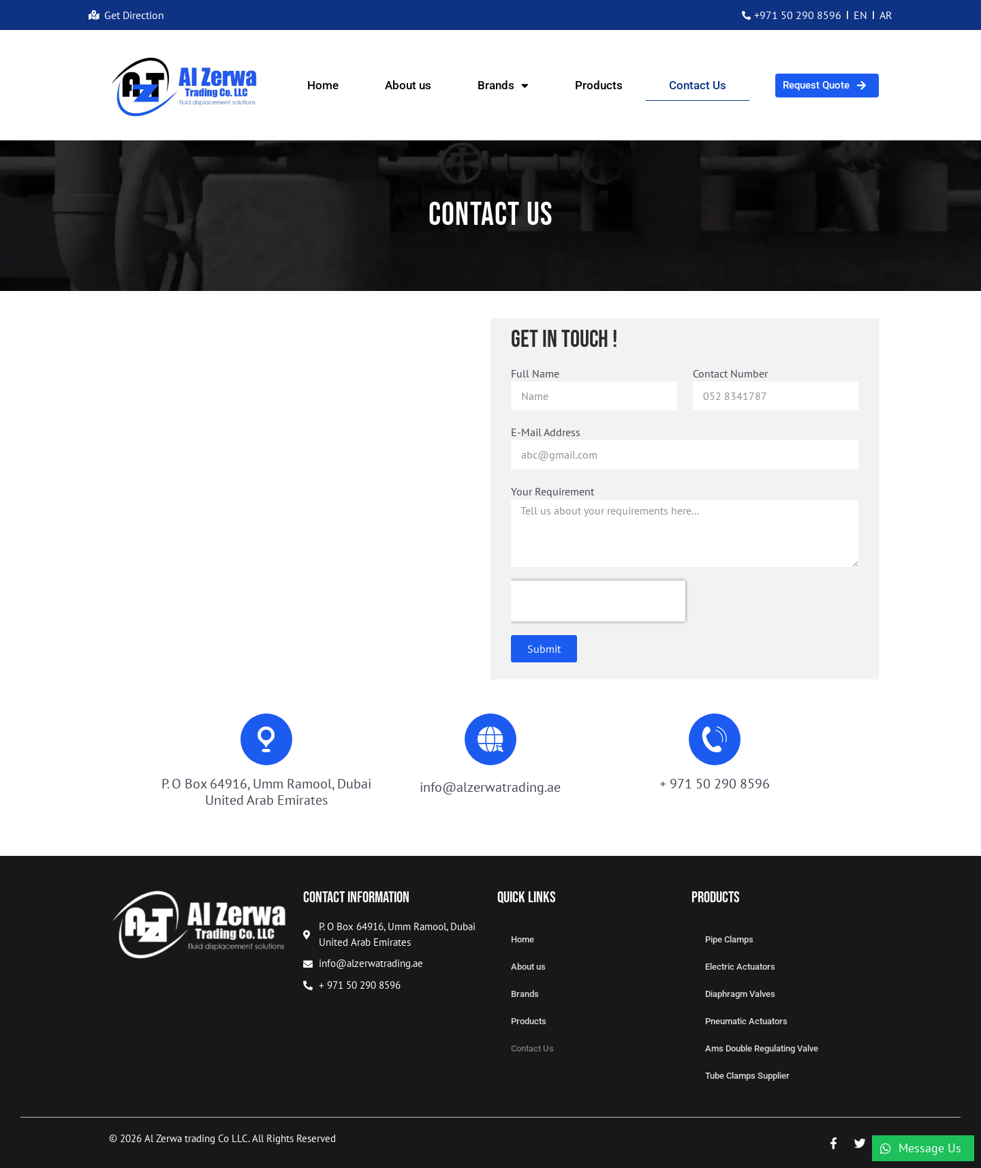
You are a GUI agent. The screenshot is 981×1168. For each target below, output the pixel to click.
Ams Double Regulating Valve (761, 1048)
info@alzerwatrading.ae (490, 787)
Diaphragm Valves (740, 994)
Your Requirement (552, 491)
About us (408, 85)
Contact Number (730, 373)
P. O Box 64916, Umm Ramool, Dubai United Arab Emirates (266, 792)
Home (323, 85)
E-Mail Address (545, 432)
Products (599, 85)
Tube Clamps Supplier (747, 1076)
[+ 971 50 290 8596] (715, 739)
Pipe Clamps (729, 939)
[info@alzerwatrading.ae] (490, 739)
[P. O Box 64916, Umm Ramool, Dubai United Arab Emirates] (266, 739)
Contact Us (697, 85)
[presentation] (598, 601)
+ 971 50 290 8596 (714, 784)
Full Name (535, 373)
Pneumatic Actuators (746, 1021)
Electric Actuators (740, 967)
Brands (503, 85)
